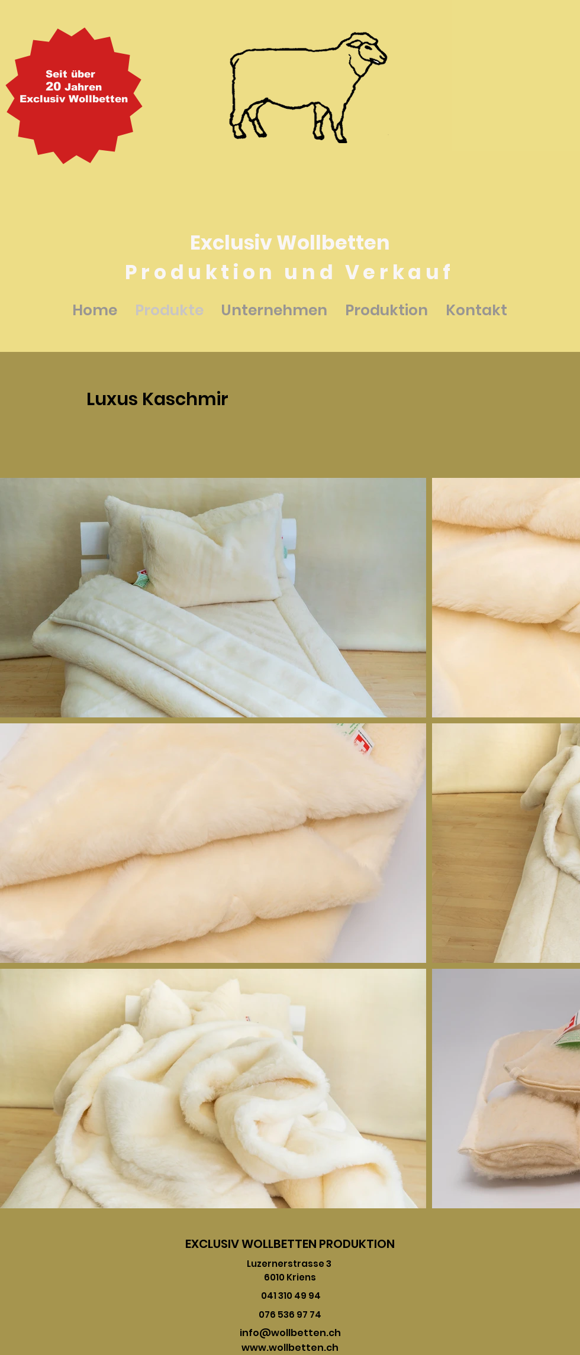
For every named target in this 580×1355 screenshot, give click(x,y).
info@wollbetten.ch (290, 1333)
